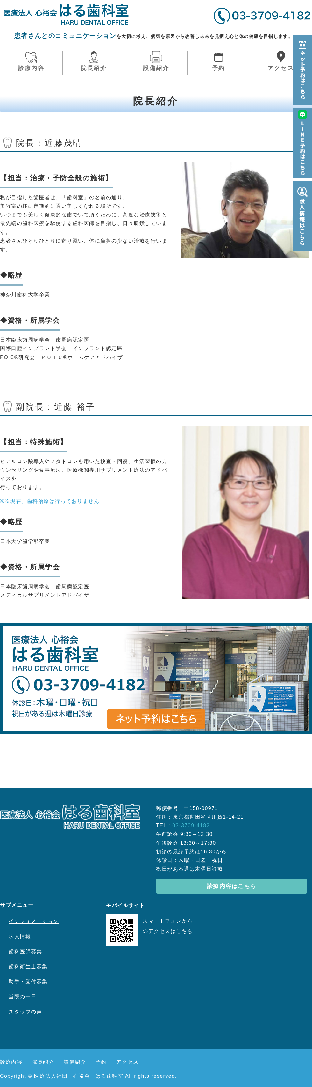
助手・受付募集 (28, 981)
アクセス (281, 68)
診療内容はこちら (232, 886)
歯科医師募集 (25, 951)
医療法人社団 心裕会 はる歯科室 (78, 1076)
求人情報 (20, 936)
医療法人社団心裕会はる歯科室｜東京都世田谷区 (66, 14)
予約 (218, 68)
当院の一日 (23, 996)
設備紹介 (156, 68)
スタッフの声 (25, 1011)
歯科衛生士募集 (28, 966)
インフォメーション (34, 921)
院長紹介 (94, 68)
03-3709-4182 (191, 825)
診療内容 (31, 68)
